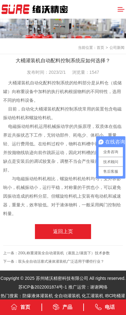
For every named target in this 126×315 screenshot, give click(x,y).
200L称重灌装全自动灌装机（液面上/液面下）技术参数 (64, 253)
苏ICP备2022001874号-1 (42, 286)
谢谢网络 (99, 286)
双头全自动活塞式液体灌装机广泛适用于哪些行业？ (61, 261)
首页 (100, 47)
